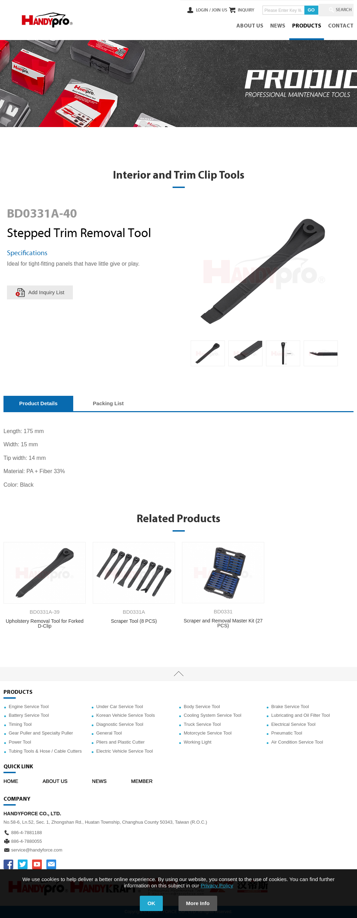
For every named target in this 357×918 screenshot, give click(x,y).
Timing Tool (20, 724)
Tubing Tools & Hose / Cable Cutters (45, 751)
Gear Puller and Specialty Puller (41, 733)
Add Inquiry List (46, 292)
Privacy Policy (216, 885)
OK (151, 903)
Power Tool (20, 742)
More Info (198, 903)
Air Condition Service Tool (297, 742)
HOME (10, 781)
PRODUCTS (306, 26)
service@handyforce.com (36, 850)
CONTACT (341, 26)
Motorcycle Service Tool (207, 733)
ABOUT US (249, 26)
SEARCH (340, 10)
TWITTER (23, 864)
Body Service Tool (202, 706)
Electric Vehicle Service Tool (124, 751)
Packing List (108, 403)
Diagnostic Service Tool (119, 724)
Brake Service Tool (290, 706)
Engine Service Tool (29, 706)
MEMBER (141, 781)
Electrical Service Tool (293, 724)
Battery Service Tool (29, 715)
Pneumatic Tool (286, 733)
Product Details (38, 403)
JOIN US (206, 10)
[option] (208, 353)
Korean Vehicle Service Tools (125, 715)
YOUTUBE (37, 864)
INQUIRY (239, 10)
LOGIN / (190, 10)
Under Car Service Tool (119, 706)
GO (304, 10)
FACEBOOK (8, 864)
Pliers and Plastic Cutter (120, 742)
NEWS (277, 26)
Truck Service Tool (202, 724)
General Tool (109, 733)
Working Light (197, 742)
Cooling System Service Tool (212, 715)
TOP (178, 674)
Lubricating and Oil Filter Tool (300, 715)
